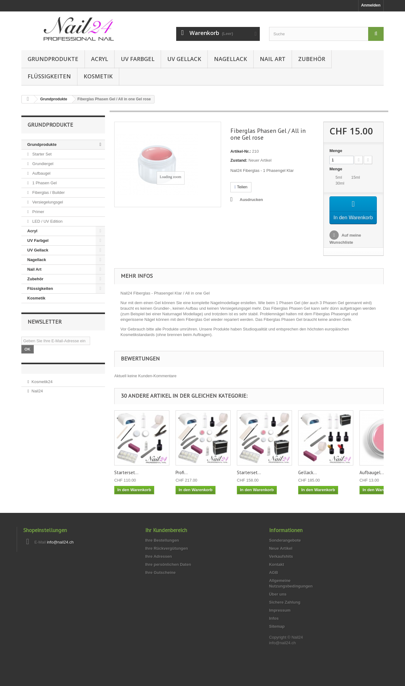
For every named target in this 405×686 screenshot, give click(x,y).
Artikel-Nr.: (240, 151)
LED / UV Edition (47, 221)
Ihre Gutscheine (160, 581)
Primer (37, 211)
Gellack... (307, 482)
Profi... (182, 482)
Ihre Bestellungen (162, 549)
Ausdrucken (251, 199)
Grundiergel (42, 163)
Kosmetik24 (42, 381)
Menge (335, 150)
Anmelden (371, 5)
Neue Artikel (280, 557)
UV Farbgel (138, 59)
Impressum (279, 619)
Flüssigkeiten (49, 76)
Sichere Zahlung (284, 611)
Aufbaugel (40, 173)
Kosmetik (98, 76)
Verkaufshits (281, 565)
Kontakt (276, 573)
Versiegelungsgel (47, 202)
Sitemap (277, 635)
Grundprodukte (53, 59)
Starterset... (126, 482)
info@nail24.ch (60, 551)
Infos (274, 627)
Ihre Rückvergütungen (166, 557)
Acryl (99, 59)
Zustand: (238, 160)
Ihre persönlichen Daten (168, 573)
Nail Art (272, 59)
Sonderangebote (285, 549)
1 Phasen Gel (44, 183)
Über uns (277, 603)
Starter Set (41, 154)
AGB (273, 581)
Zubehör (311, 59)
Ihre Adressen (158, 565)
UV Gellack (184, 59)
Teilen (240, 187)
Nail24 (37, 391)
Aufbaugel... (371, 482)
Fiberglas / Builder (48, 192)
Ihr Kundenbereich (166, 539)
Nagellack (230, 59)
